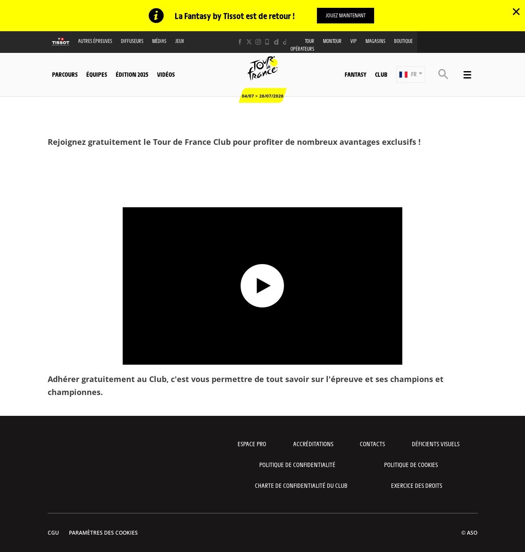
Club (381, 74)
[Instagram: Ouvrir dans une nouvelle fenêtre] (258, 41)
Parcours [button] (65, 74)
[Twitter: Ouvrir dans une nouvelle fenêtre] (249, 41)
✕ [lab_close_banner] (516, 11)
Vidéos (166, 74)
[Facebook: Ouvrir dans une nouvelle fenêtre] (240, 41)
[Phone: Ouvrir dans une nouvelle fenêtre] (267, 41)
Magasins (375, 41)
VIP (353, 41)
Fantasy (355, 74)
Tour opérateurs (302, 45)
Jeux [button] (179, 41)
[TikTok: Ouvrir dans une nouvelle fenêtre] (285, 41)
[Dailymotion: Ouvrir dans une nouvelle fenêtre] (276, 41)
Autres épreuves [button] (95, 41)
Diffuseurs (132, 41)
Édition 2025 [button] (132, 74)
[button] (410, 74)
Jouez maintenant (346, 15)
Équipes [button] (96, 74)
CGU (53, 532)
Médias (159, 41)
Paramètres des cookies (103, 532)
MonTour (332, 41)
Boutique (403, 41)
